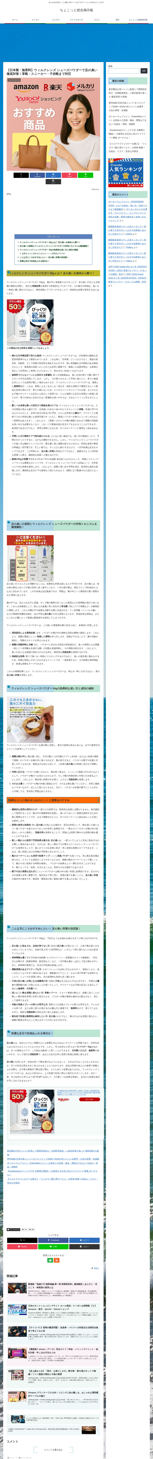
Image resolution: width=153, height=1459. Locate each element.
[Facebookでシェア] (29, 175)
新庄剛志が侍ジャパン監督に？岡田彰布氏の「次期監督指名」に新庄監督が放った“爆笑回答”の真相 (128, 93)
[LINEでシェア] (76, 175)
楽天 (24, 1223)
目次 (49, 230)
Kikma (129, 234)
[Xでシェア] (14, 175)
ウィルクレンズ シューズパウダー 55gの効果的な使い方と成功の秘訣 (49, 243)
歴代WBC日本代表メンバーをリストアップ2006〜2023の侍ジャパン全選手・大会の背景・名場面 (53, 1153)
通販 (31, 1223)
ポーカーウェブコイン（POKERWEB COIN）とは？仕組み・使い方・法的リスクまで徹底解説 (127, 205)
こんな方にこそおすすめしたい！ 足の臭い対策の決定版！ (44, 251)
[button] (92, 175)
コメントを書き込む (53, 1444)
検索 (110, 66)
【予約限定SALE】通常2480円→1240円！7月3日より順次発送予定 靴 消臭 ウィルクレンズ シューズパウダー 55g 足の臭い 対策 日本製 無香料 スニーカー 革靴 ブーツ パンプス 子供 (78, 1086)
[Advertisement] (73, 42)
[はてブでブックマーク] (45, 175)
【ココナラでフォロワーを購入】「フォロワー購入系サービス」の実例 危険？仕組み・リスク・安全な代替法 (128, 148)
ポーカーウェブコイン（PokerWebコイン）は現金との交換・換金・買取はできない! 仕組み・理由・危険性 (128, 120)
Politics (129, 247)
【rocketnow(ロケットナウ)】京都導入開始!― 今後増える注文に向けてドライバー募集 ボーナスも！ (127, 134)
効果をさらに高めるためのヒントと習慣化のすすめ (43, 247)
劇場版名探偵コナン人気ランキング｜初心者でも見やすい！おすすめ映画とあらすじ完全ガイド (127, 230)
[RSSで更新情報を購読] (56, 1254)
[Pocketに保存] (61, 175)
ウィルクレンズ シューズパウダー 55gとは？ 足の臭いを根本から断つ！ (50, 236)
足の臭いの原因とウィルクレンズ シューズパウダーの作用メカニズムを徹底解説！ (54, 240)
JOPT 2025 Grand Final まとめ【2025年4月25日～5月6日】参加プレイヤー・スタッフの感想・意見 (127, 278)
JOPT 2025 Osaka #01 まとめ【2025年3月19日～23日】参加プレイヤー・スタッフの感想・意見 (127, 270)
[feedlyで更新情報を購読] (50, 1254)
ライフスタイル (13, 1223)
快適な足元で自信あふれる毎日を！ (35, 255)
